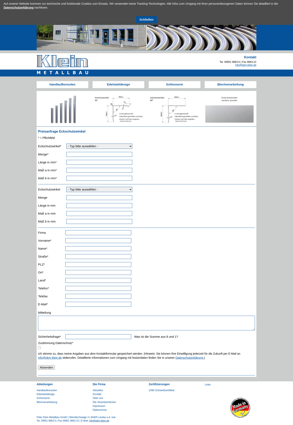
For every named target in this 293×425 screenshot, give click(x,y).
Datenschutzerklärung (19, 7)
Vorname (44, 240)
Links (208, 384)
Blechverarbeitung (230, 84)
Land (44, 280)
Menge (44, 154)
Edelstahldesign (118, 84)
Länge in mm (47, 162)
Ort (44, 272)
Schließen (147, 19)
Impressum (99, 406)
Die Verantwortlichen (104, 402)
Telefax (43, 296)
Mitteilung (44, 312)
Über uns (98, 398)
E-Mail (44, 304)
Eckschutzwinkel (49, 146)
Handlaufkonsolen (62, 84)
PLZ (44, 264)
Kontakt (97, 394)
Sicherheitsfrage (49, 336)
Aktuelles (98, 390)
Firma (42, 232)
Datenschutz (100, 409)
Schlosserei (174, 84)
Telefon (44, 288)
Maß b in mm (47, 178)
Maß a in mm (47, 170)
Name (44, 248)
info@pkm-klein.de (245, 65)
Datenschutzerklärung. (189, 357)
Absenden (46, 367)
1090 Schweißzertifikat (161, 390)
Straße (44, 256)
